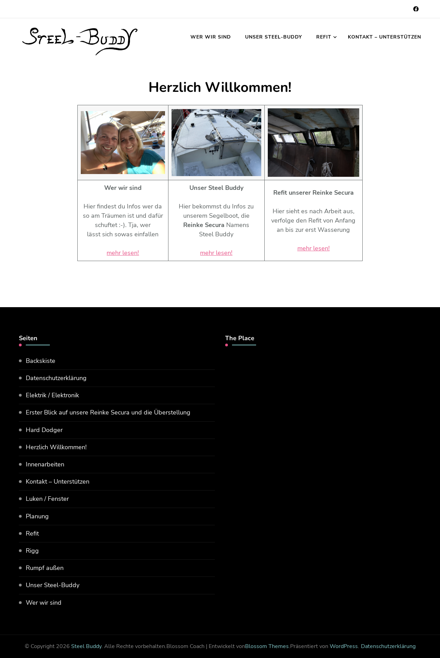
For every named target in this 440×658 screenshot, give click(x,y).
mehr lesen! (123, 253)
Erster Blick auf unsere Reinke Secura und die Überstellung (108, 412)
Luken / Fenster (47, 499)
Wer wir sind (210, 37)
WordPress (344, 646)
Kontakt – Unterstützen (384, 37)
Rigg (32, 551)
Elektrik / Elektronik (52, 395)
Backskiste (40, 361)
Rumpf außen (45, 568)
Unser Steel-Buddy (273, 37)
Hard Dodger (44, 430)
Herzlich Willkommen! (56, 447)
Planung (37, 516)
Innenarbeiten (45, 464)
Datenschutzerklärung (56, 378)
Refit (323, 37)
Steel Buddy (86, 646)
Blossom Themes (267, 646)
